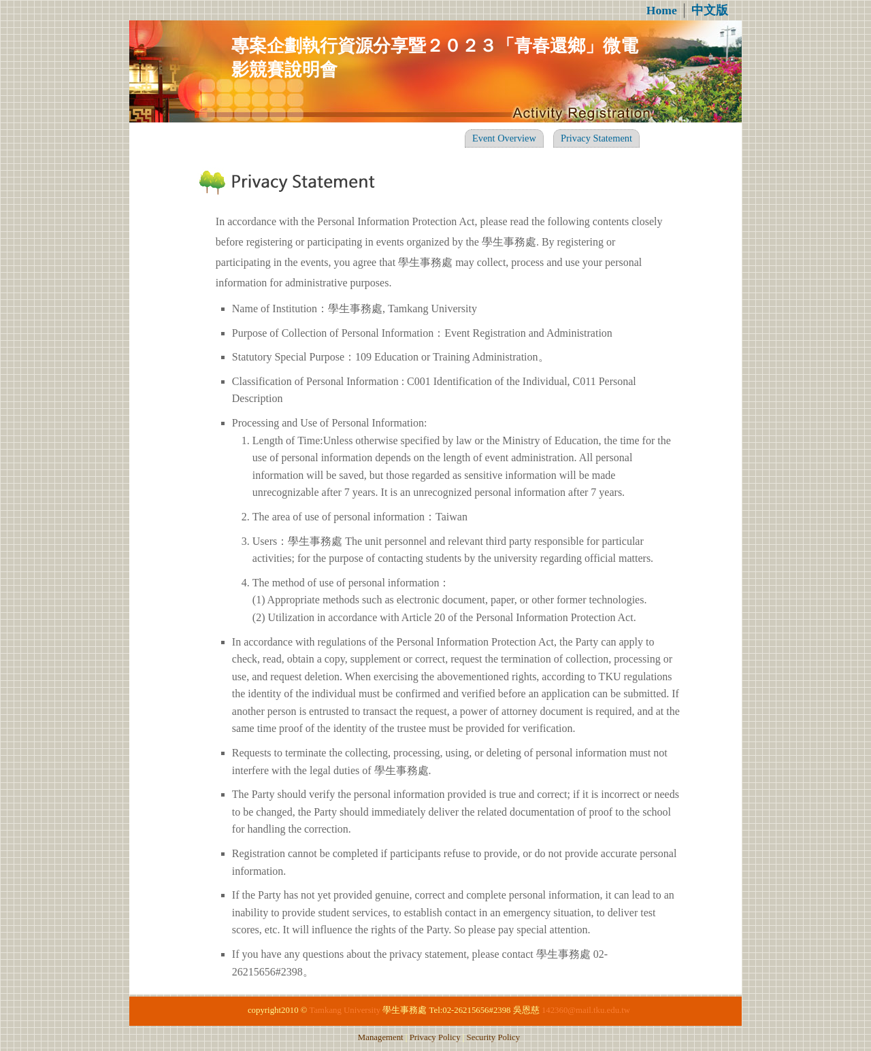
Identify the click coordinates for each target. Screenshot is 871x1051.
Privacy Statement (596, 138)
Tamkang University (344, 1010)
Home (661, 10)
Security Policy (494, 1037)
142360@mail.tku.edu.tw (586, 1010)
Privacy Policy (435, 1037)
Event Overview (504, 138)
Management (381, 1037)
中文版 (709, 10)
